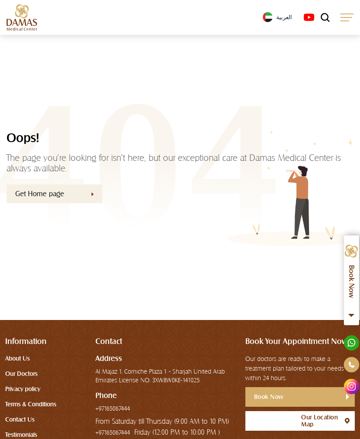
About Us (17, 358)
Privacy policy (22, 388)
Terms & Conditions (30, 404)
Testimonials (21, 434)
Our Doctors (21, 373)
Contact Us (19, 419)
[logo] (22, 17)
